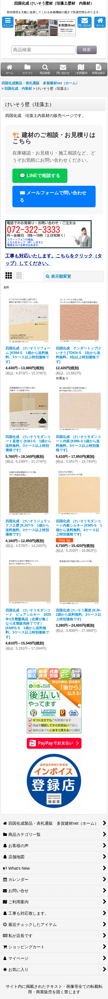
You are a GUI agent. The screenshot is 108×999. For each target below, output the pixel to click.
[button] (8, 22)
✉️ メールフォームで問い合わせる (53, 196)
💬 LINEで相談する (40, 175)
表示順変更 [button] (58, 276)
